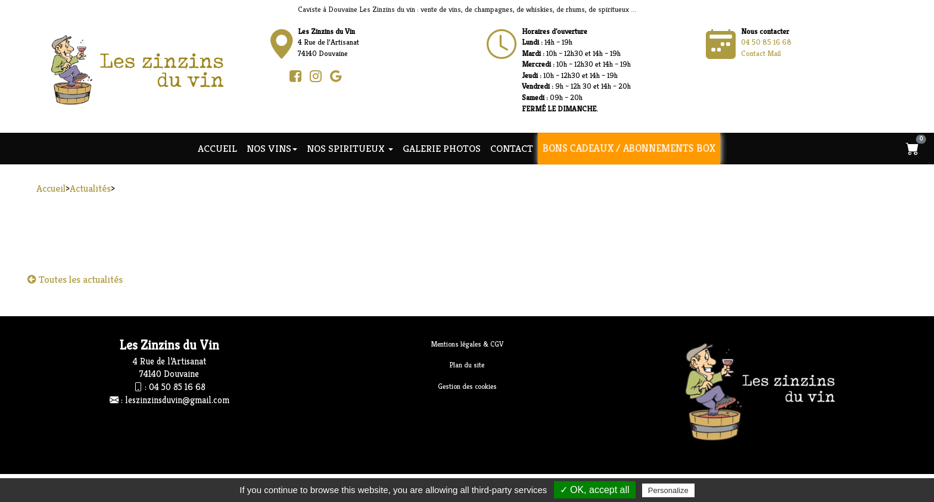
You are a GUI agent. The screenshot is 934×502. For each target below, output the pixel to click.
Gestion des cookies (467, 386)
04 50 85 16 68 (766, 42)
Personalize (668, 490)
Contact (511, 148)
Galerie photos (442, 148)
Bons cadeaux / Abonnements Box (629, 148)
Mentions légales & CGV (467, 343)
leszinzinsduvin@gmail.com (177, 400)
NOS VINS (272, 148)
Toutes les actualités (75, 279)
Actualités (90, 188)
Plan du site (467, 364)
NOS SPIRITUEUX (350, 148)
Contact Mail (761, 53)
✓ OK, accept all (595, 490)
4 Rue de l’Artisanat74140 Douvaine (328, 42)
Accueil (217, 148)
